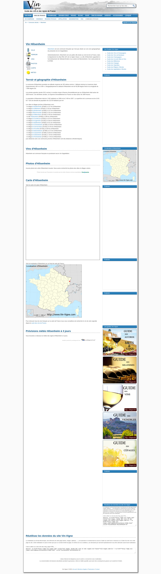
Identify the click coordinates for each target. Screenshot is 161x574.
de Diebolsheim (36, 135)
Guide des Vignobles (113, 65)
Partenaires (91, 569)
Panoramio (49, 172)
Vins (82, 19)
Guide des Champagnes (114, 57)
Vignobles (39, 19)
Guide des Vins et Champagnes (116, 53)
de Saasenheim (37, 133)
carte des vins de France (39, 323)
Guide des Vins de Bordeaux (115, 55)
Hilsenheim (51, 49)
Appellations (62, 19)
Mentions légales (82, 569)
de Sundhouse (36, 118)
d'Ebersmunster (37, 112)
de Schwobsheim (37, 124)
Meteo (33, 72)
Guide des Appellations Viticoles (116, 69)
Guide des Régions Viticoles (115, 67)
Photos (34, 63)
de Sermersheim (37, 126)
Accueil (75, 569)
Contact (97, 569)
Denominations (73, 19)
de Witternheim (36, 114)
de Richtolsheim (37, 137)
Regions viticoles (50, 19)
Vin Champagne (29, 19)
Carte (33, 68)
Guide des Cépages (113, 63)
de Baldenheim (36, 122)
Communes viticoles (91, 19)
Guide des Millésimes (113, 61)
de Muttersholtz (36, 106)
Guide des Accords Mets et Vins (116, 59)
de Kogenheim (36, 120)
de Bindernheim (37, 110)
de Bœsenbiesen (37, 130)
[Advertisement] (80, 33)
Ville (33, 50)
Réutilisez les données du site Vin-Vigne (49, 535)
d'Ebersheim (34, 116)
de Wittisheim (36, 108)
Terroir (34, 54)
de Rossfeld (35, 128)
